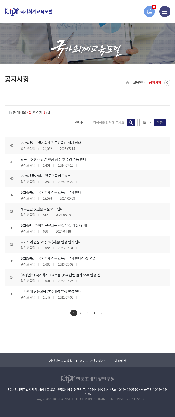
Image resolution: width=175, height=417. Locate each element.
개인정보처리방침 (60, 361)
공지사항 (155, 82)
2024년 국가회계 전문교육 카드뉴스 (45, 175)
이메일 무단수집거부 (93, 361)
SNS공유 (167, 83)
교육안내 (139, 82)
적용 (160, 122)
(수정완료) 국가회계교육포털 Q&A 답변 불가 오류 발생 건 (60, 274)
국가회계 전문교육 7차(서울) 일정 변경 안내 (51, 291)
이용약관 (120, 361)
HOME (128, 83)
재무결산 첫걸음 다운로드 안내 (42, 208)
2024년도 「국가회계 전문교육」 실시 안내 (51, 192)
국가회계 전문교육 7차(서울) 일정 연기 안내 (51, 241)
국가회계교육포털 (28, 12)
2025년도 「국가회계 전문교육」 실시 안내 (51, 142)
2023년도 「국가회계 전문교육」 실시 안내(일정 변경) (59, 258)
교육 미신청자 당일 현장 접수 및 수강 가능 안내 (53, 159)
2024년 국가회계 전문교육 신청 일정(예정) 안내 (54, 225)
